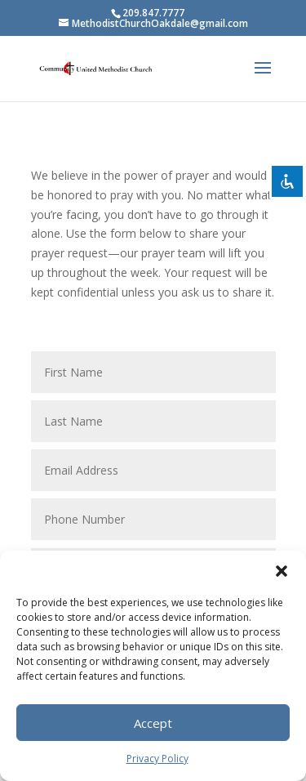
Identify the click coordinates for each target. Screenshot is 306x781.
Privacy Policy (157, 758)
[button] (281, 571)
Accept (153, 723)
